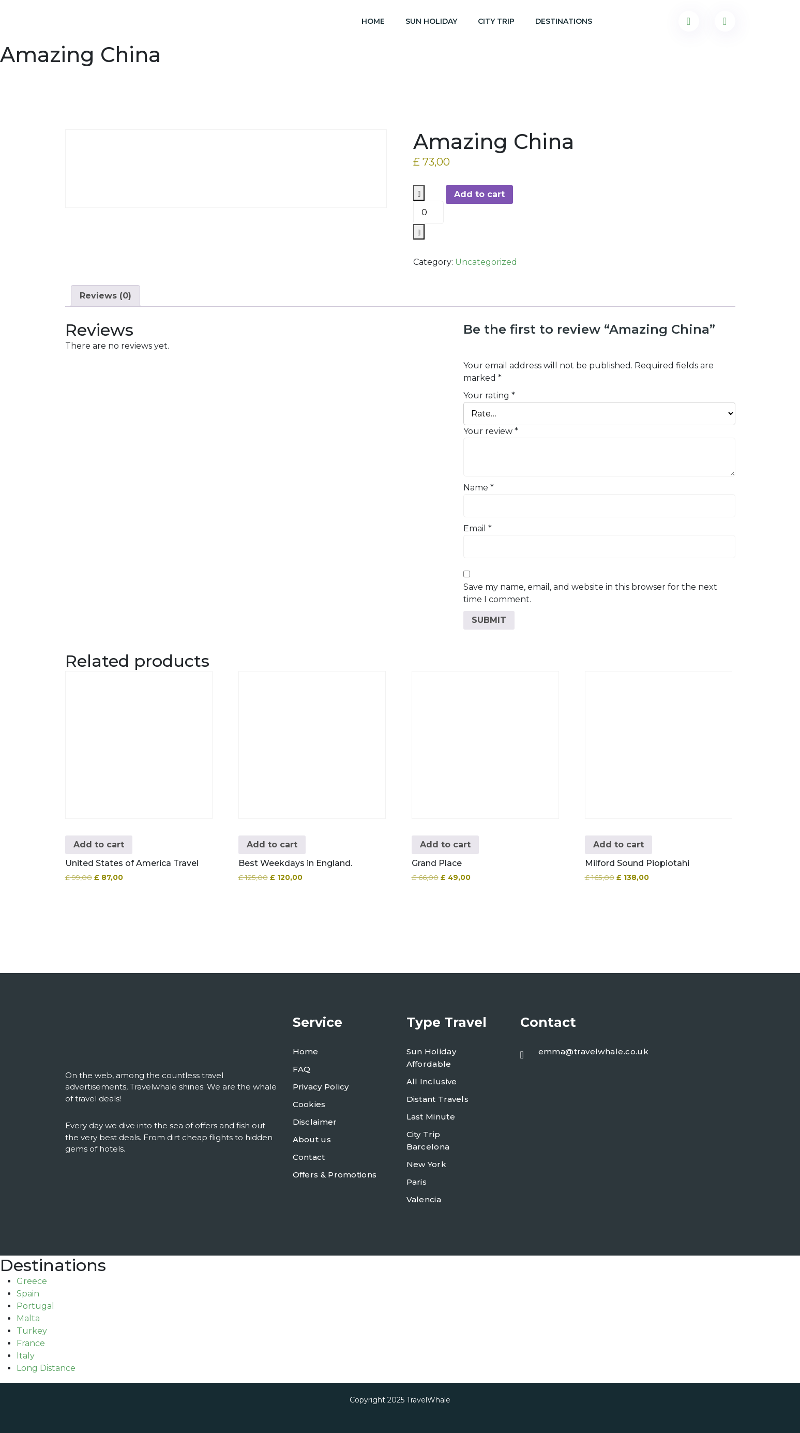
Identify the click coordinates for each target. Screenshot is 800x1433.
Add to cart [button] (98, 844)
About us (312, 1139)
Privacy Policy (321, 1087)
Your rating (489, 395)
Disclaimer (315, 1122)
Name (478, 487)
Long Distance (46, 1368)
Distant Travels (437, 1099)
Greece (32, 1281)
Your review (490, 431)
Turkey (32, 1331)
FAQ (302, 1069)
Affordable (428, 1064)
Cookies (309, 1104)
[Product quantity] (428, 212)
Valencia (423, 1199)
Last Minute (430, 1117)
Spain (28, 1293)
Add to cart (479, 194)
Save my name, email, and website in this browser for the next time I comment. (590, 593)
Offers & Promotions (335, 1175)
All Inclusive (431, 1081)
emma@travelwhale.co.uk (593, 1051)
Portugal (35, 1306)
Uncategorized (486, 262)
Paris (416, 1182)
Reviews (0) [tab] (105, 296)
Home (373, 21)
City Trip (496, 21)
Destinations (563, 21)
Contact (309, 1157)
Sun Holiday (431, 21)
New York (426, 1164)
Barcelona (428, 1147)
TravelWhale (428, 1400)
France (31, 1343)
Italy (26, 1356)
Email (477, 528)
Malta (28, 1318)
